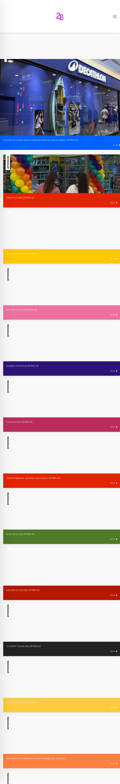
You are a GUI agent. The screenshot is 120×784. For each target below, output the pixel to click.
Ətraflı (113, 203)
